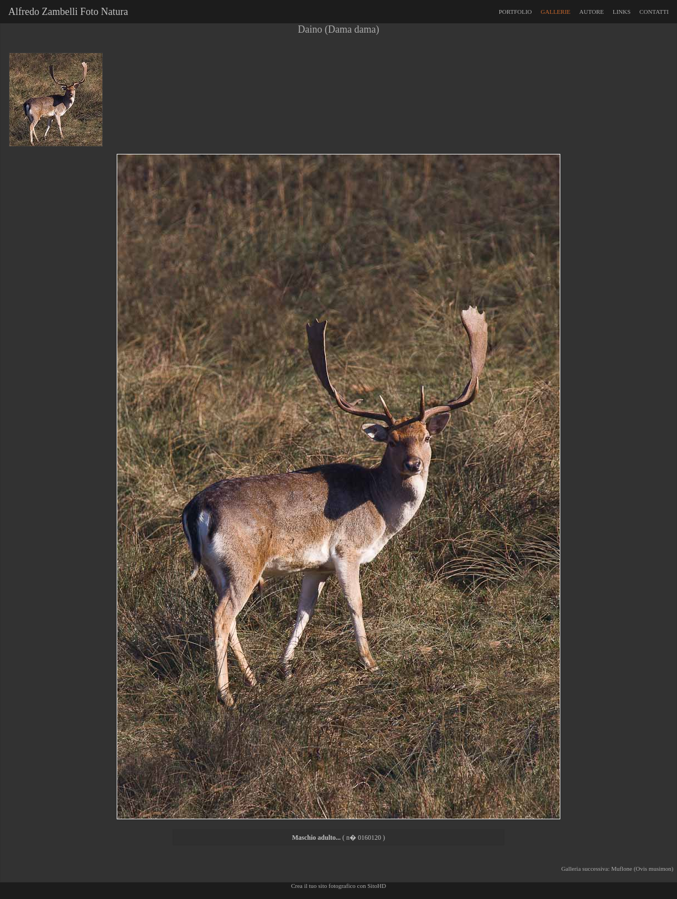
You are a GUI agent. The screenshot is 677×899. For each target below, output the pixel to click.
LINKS (622, 11)
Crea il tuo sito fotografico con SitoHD (338, 885)
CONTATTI (654, 11)
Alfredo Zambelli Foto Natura (66, 11)
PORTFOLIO (515, 11)
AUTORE (591, 11)
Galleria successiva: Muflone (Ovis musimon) (618, 868)
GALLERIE (556, 11)
